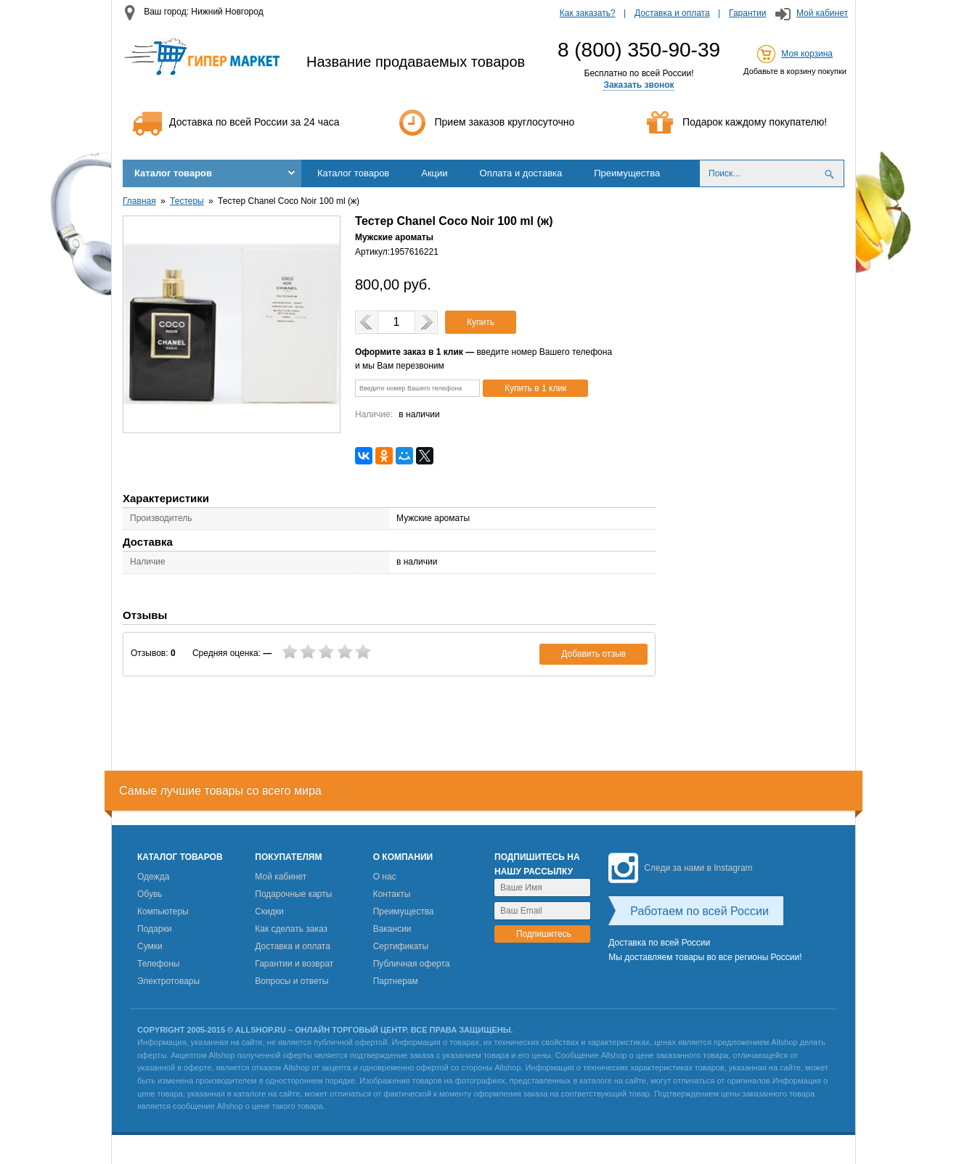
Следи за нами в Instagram (680, 868)
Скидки (269, 911)
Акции (434, 173)
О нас (384, 877)
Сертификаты (401, 946)
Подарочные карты (293, 894)
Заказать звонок (638, 85)
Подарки (154, 929)
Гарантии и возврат (294, 964)
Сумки (150, 946)
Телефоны (158, 964)
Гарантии (747, 13)
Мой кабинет (822, 13)
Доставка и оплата (672, 13)
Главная (139, 201)
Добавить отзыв (593, 654)
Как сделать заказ (291, 929)
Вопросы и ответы (291, 981)
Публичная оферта (411, 964)
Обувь (150, 894)
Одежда (153, 877)
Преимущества (627, 173)
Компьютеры (163, 911)
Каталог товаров (173, 173)
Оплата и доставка (521, 173)
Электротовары (168, 981)
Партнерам (395, 981)
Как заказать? (588, 13)
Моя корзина (807, 54)
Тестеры (187, 201)
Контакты (392, 894)
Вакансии (392, 929)
